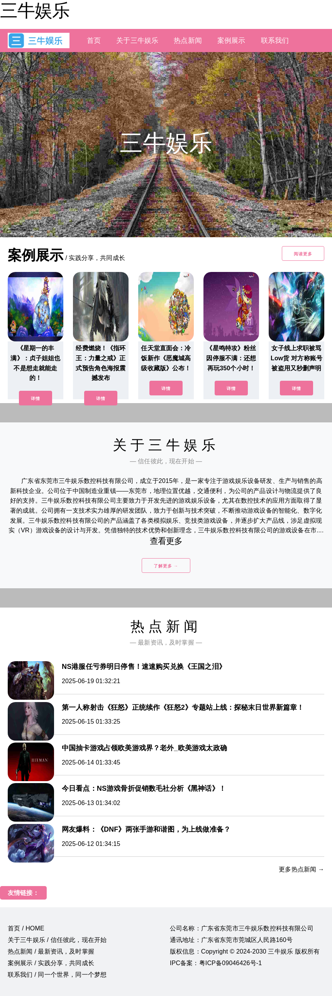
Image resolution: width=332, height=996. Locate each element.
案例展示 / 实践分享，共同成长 (51, 963)
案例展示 (231, 40)
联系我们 (275, 40)
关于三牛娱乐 (137, 40)
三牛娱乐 (34, 10)
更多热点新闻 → (301, 869)
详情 (35, 398)
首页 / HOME (26, 928)
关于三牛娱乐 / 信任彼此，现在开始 (57, 940)
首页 (94, 40)
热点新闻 (188, 40)
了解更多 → (166, 566)
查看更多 (166, 541)
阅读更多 (303, 254)
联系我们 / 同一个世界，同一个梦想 (57, 974)
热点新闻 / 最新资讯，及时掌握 (51, 951)
